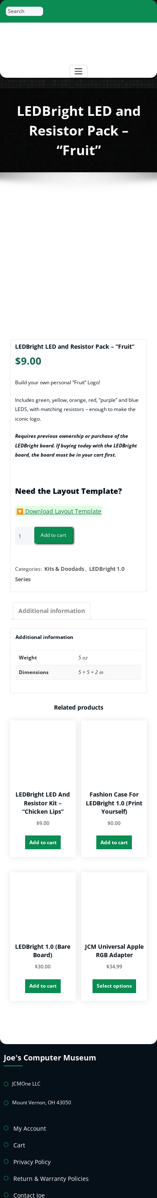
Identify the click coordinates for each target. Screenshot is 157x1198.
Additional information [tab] (47, 596)
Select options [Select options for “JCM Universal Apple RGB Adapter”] (114, 969)
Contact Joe (26, 1168)
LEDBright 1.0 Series (110, 566)
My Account (27, 1107)
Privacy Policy (29, 1137)
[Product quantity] (24, 535)
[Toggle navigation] (78, 71)
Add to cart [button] (43, 827)
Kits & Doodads (62, 566)
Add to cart (53, 533)
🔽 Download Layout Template (52, 510)
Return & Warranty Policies (44, 1152)
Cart (18, 1122)
